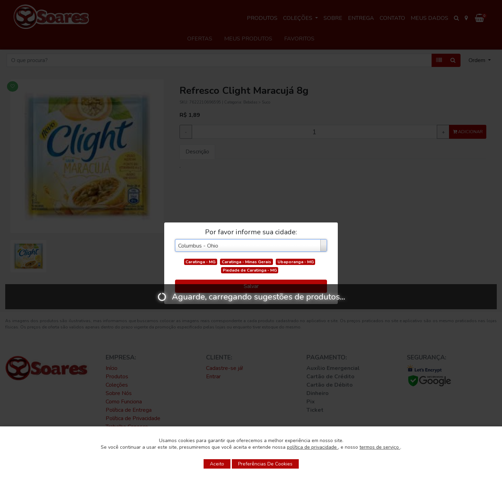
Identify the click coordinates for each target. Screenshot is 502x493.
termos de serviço (379, 447)
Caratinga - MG (200, 262)
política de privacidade (312, 447)
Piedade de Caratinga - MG (250, 270)
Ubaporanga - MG (295, 262)
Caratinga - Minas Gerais (246, 262)
